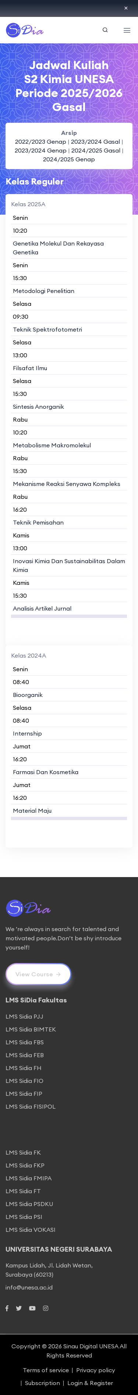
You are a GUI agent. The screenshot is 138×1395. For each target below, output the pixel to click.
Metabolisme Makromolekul (52, 445)
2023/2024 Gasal (95, 141)
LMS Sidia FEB (25, 1055)
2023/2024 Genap (41, 150)
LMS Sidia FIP (24, 1093)
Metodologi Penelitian (43, 290)
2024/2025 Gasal (95, 150)
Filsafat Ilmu (30, 368)
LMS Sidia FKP (25, 1165)
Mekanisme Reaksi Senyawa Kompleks (66, 483)
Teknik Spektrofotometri (47, 329)
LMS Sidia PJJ (24, 1016)
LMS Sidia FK (23, 1152)
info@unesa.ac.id (29, 1287)
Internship (27, 733)
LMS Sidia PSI (24, 1216)
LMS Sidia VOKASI (31, 1229)
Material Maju (32, 810)
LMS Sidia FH (24, 1068)
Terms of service (46, 1370)
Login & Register (90, 1383)
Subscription (42, 1383)
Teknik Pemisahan (38, 522)
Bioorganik (28, 694)
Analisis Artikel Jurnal (42, 608)
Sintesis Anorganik (38, 406)
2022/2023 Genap (41, 141)
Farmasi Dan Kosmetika (45, 772)
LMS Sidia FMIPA (29, 1178)
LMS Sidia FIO (24, 1080)
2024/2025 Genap (69, 159)
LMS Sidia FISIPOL (31, 1106)
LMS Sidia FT (23, 1191)
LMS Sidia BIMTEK (31, 1029)
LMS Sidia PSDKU (29, 1204)
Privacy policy (95, 1370)
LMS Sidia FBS (25, 1042)
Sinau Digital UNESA (90, 1346)
